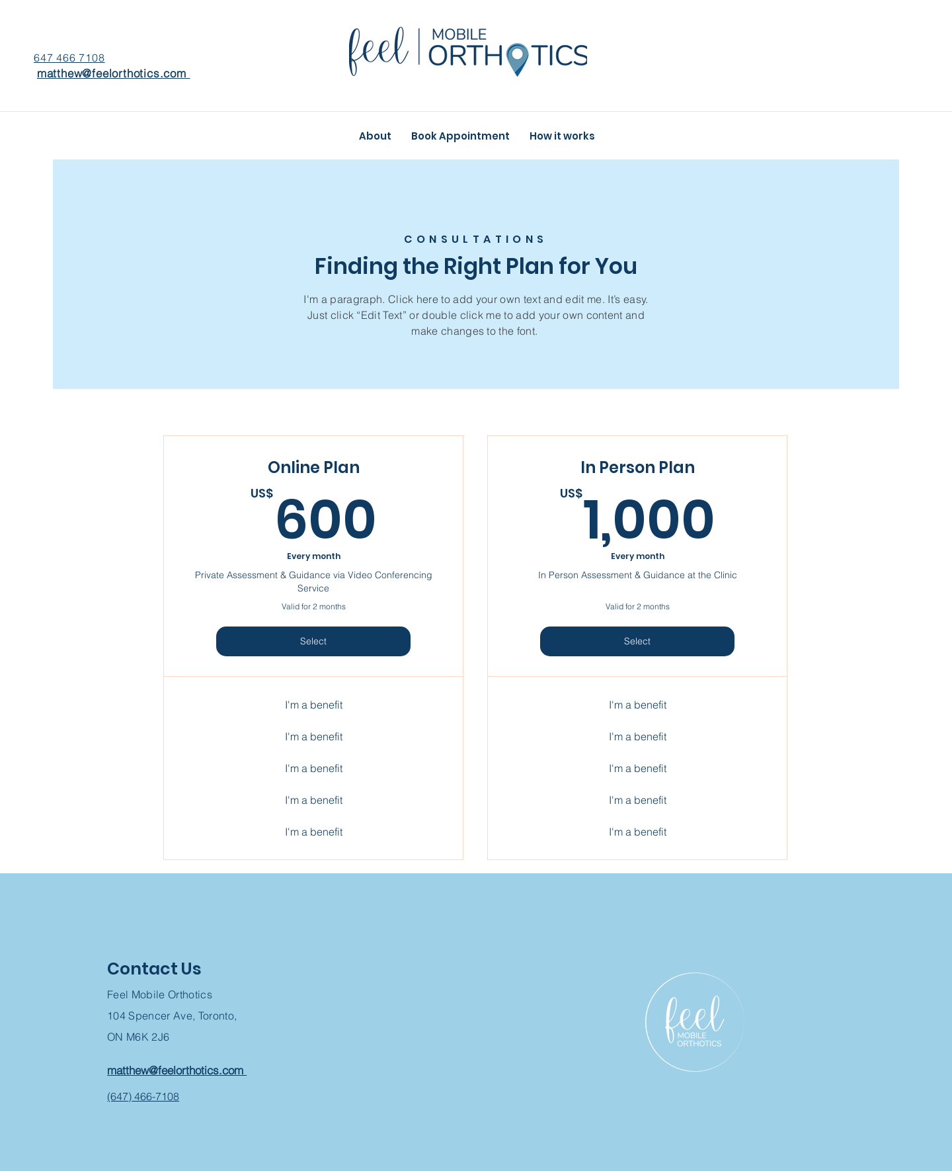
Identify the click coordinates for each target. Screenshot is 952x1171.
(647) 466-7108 (143, 1096)
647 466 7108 (69, 57)
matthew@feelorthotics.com (113, 73)
